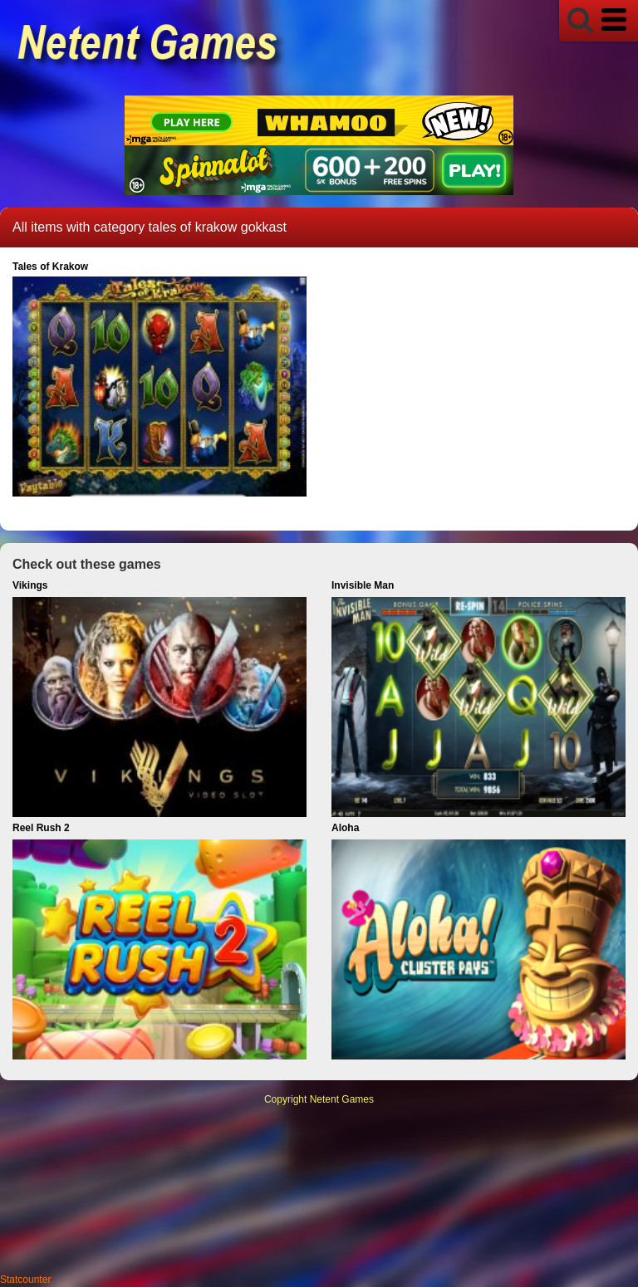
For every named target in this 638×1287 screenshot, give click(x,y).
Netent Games (342, 1099)
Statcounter (25, 1279)
